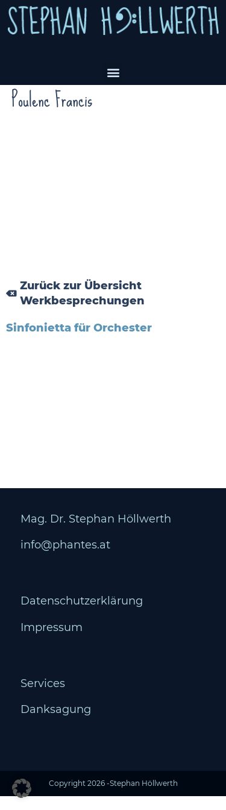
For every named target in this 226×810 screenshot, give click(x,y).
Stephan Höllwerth (144, 797)
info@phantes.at (65, 558)
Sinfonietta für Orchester (79, 341)
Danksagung (55, 723)
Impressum (51, 640)
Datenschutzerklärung (81, 614)
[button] (113, 72)
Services (42, 697)
